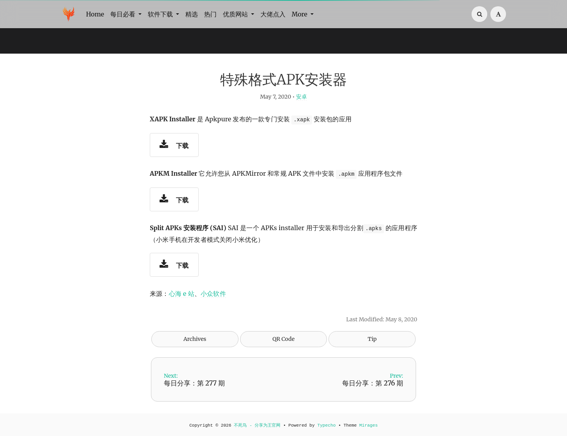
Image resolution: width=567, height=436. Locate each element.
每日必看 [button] (123, 14)
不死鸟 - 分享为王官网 (257, 425)
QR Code (283, 338)
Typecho (326, 425)
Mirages (368, 425)
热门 (210, 14)
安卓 (301, 96)
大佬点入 (272, 14)
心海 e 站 (181, 293)
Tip (372, 338)
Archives (194, 338)
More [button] (300, 14)
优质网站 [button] (236, 14)
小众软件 (213, 293)
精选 (191, 14)
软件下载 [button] (161, 14)
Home (95, 14)
